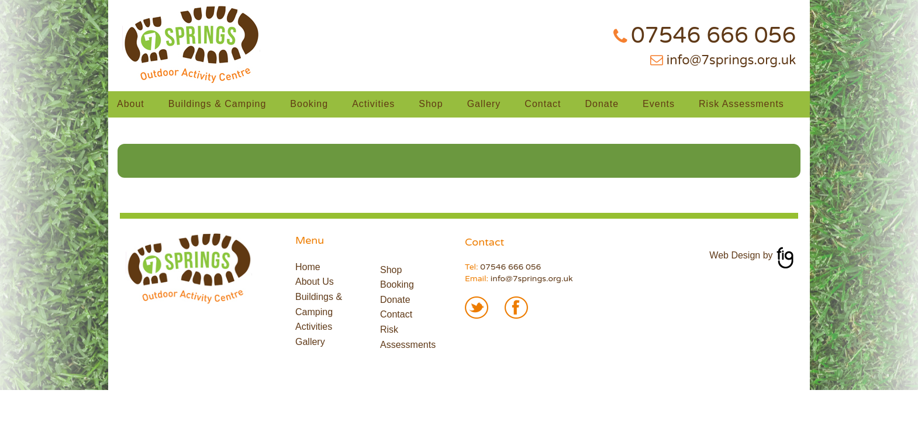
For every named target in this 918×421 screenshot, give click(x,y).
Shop (431, 104)
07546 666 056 (713, 35)
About (130, 104)
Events (659, 104)
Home (307, 267)
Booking (309, 104)
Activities (373, 104)
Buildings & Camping (217, 104)
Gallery (484, 104)
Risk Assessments (741, 104)
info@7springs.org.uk (731, 60)
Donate (602, 104)
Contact (542, 104)
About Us (314, 282)
